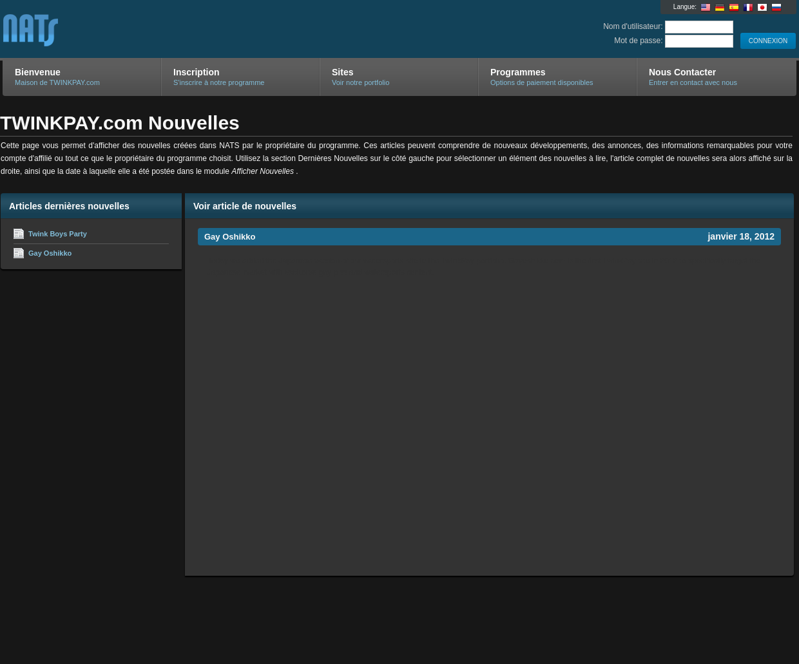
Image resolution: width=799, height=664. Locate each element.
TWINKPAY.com (156, 30)
